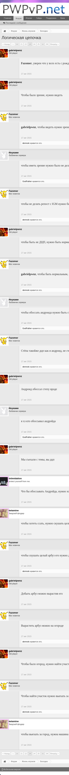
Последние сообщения (14, 23)
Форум (18, 18)
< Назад (6, 44)
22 (26, 44)
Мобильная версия (11, 769)
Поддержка (51, 18)
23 (30, 44)
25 (38, 44)
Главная (7, 18)
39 (47, 44)
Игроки (29, 18)
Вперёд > (54, 44)
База (63, 18)
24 (34, 44)
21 (21, 44)
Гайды (39, 18)
